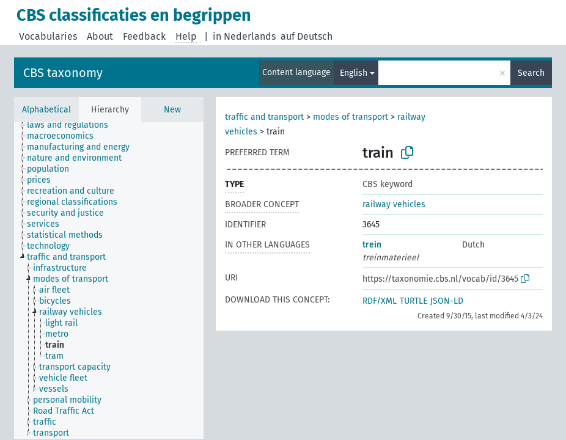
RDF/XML (379, 301)
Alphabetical (46, 110)
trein (371, 245)
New (172, 110)
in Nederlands (244, 36)
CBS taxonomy (63, 72)
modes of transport (350, 117)
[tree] (109, 280)
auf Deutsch (307, 36)
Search (531, 73)
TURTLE (413, 301)
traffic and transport (264, 117)
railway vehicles (393, 204)
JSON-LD (446, 301)
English (353, 73)
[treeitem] (72, 125)
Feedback (144, 36)
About (100, 36)
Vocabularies (48, 36)
